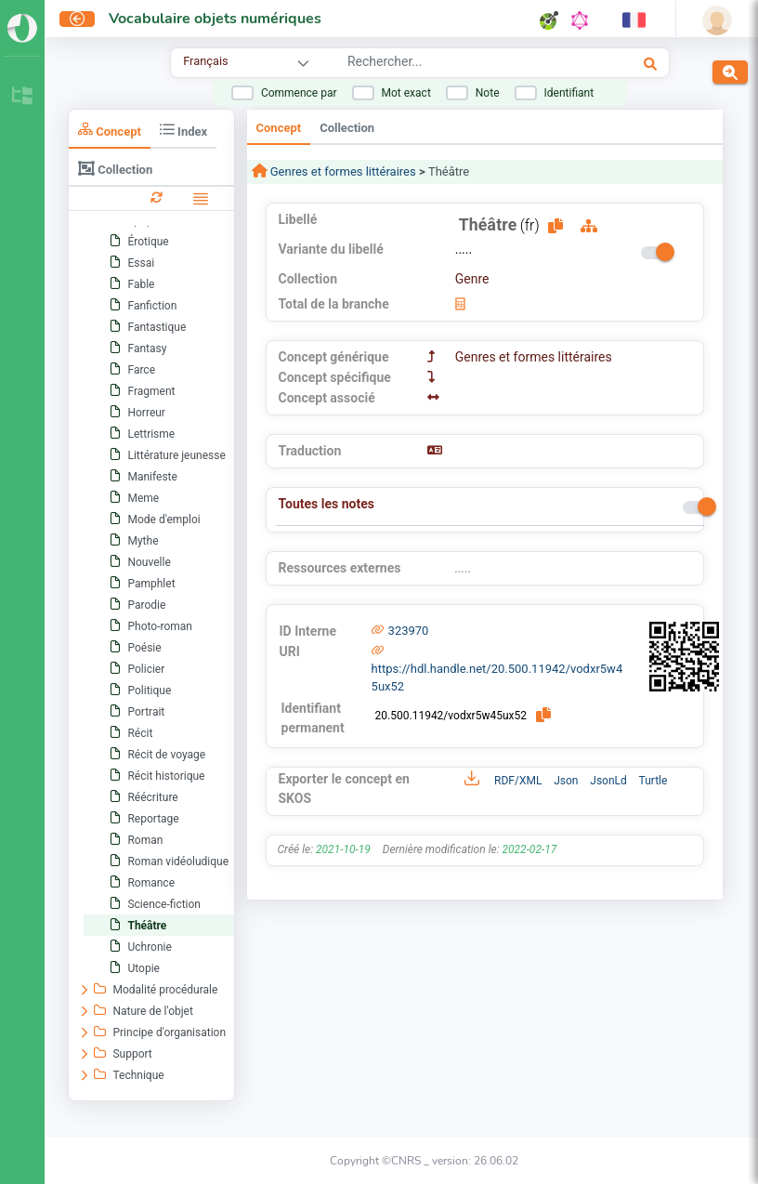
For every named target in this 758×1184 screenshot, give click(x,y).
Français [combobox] (205, 61)
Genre (472, 278)
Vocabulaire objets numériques (215, 18)
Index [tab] (183, 130)
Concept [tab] (109, 130)
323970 (408, 631)
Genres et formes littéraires (342, 171)
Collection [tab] (115, 168)
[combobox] (457, 64)
